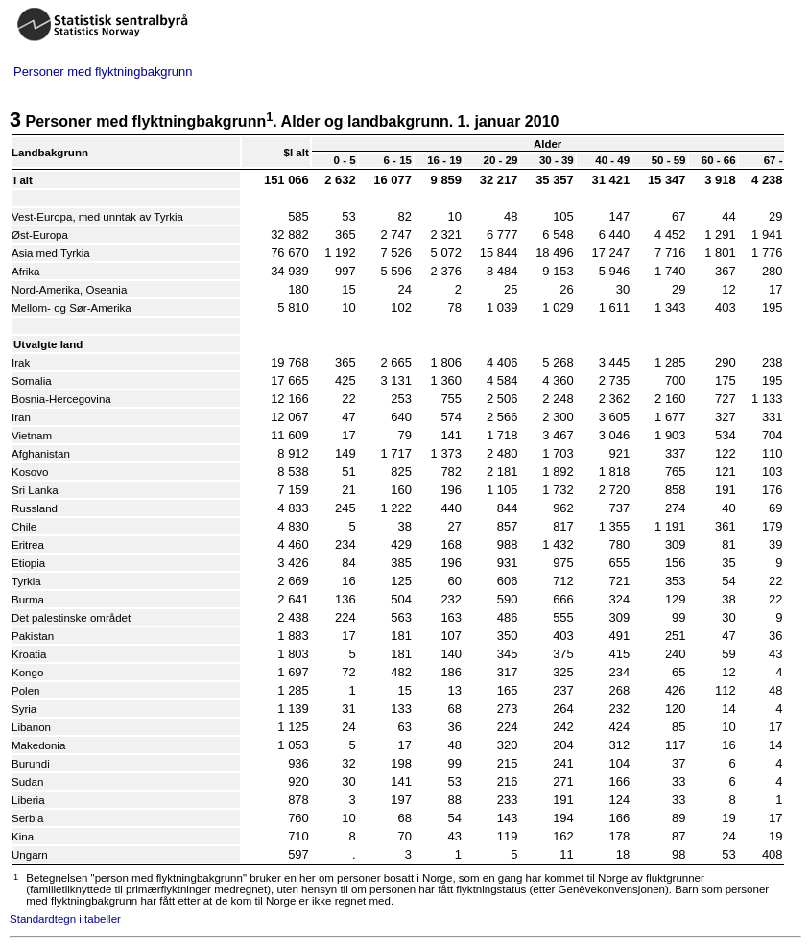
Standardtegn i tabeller (65, 919)
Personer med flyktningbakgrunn (103, 71)
